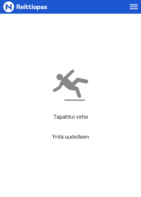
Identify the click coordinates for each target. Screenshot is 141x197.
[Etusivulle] (33, 6)
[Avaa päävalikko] (134, 7)
